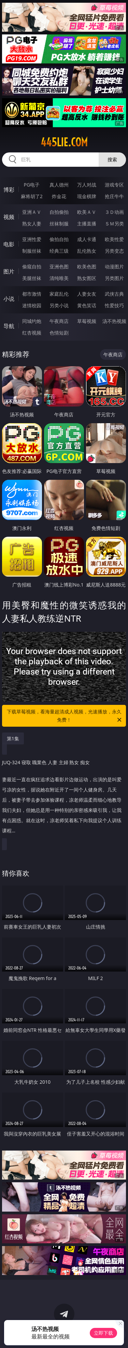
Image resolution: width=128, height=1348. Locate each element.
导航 (8, 326)
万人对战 (86, 184)
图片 (8, 271)
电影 (8, 244)
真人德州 (59, 184)
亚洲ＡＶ (31, 212)
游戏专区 (114, 184)
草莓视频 (86, 321)
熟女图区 (86, 278)
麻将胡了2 (32, 196)
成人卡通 (86, 239)
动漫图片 (114, 266)
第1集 (13, 738)
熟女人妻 (31, 223)
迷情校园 (31, 305)
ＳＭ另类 (114, 223)
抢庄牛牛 (114, 196)
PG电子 (32, 184)
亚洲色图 (59, 266)
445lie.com (64, 142)
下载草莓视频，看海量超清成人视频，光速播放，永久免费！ (65, 716)
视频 (8, 217)
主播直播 (86, 223)
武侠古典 (114, 294)
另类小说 (59, 305)
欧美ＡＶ (86, 212)
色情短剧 (59, 332)
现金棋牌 (86, 196)
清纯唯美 (59, 278)
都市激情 (31, 294)
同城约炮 (31, 321)
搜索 (112, 159)
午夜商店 (59, 321)
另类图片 (114, 278)
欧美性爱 (114, 239)
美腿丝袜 (31, 278)
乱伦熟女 (86, 251)
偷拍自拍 (59, 239)
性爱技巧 (114, 305)
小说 (8, 298)
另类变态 (114, 251)
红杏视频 (31, 332)
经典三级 (59, 251)
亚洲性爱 (31, 239)
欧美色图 (86, 266)
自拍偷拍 (59, 212)
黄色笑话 (86, 305)
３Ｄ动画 (114, 212)
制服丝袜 (31, 251)
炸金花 (59, 196)
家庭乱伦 (59, 294)
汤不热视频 (114, 321)
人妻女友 (86, 294)
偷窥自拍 (31, 266)
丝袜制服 (59, 223)
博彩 (8, 189)
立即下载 (103, 1333)
